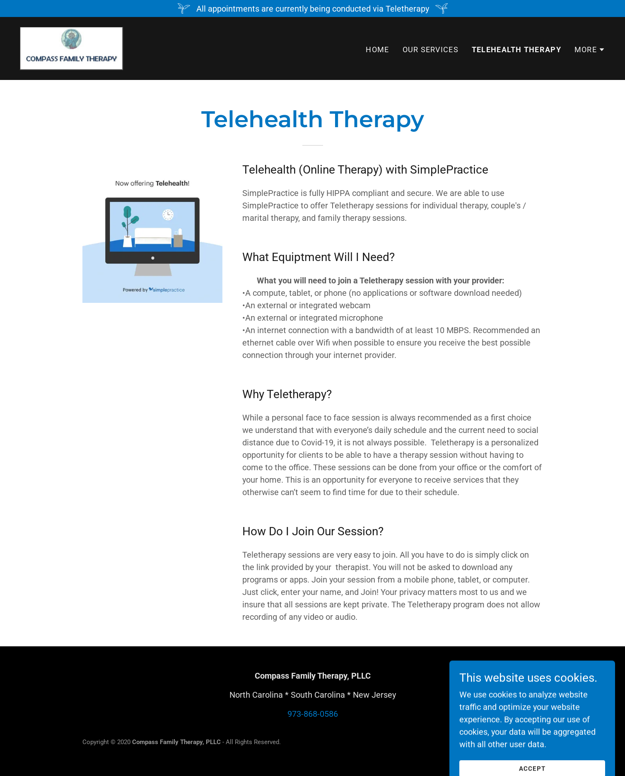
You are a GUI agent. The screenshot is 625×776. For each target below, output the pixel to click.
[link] (71, 48)
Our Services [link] (430, 49)
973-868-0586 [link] (312, 714)
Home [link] (377, 49)
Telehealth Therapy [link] (516, 49)
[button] (589, 50)
